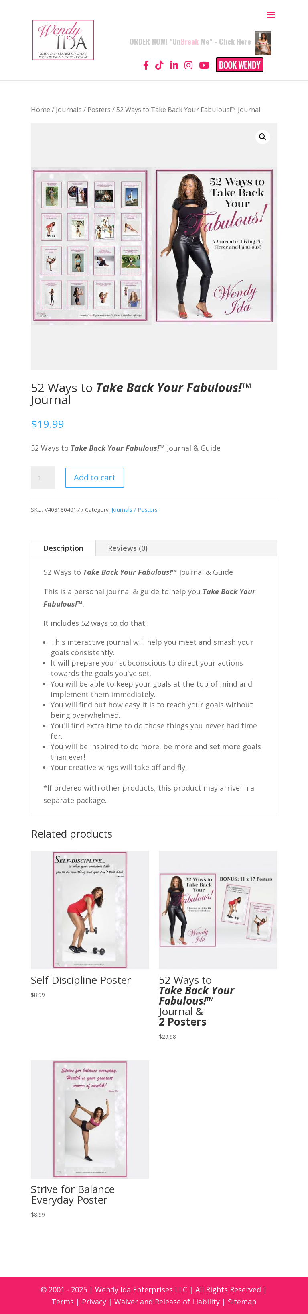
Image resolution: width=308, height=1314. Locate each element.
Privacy (94, 1301)
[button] (262, 137)
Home (40, 109)
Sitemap (242, 1301)
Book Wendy (239, 64)
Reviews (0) (128, 548)
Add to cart (95, 477)
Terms (62, 1301)
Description (63, 548)
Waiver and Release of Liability (167, 1301)
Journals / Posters (83, 109)
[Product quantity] (43, 477)
